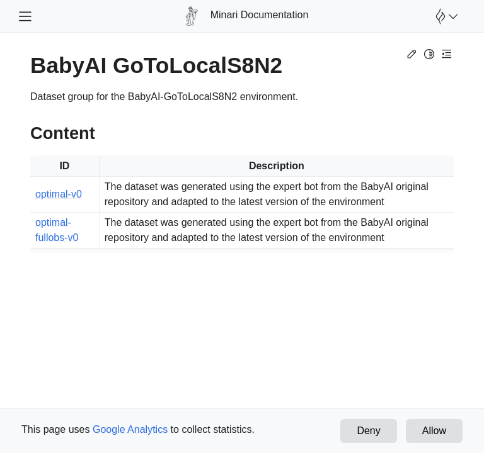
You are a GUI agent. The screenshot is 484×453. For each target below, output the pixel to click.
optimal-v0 (58, 194)
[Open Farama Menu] (445, 16)
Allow (434, 430)
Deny (368, 430)
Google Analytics (130, 429)
